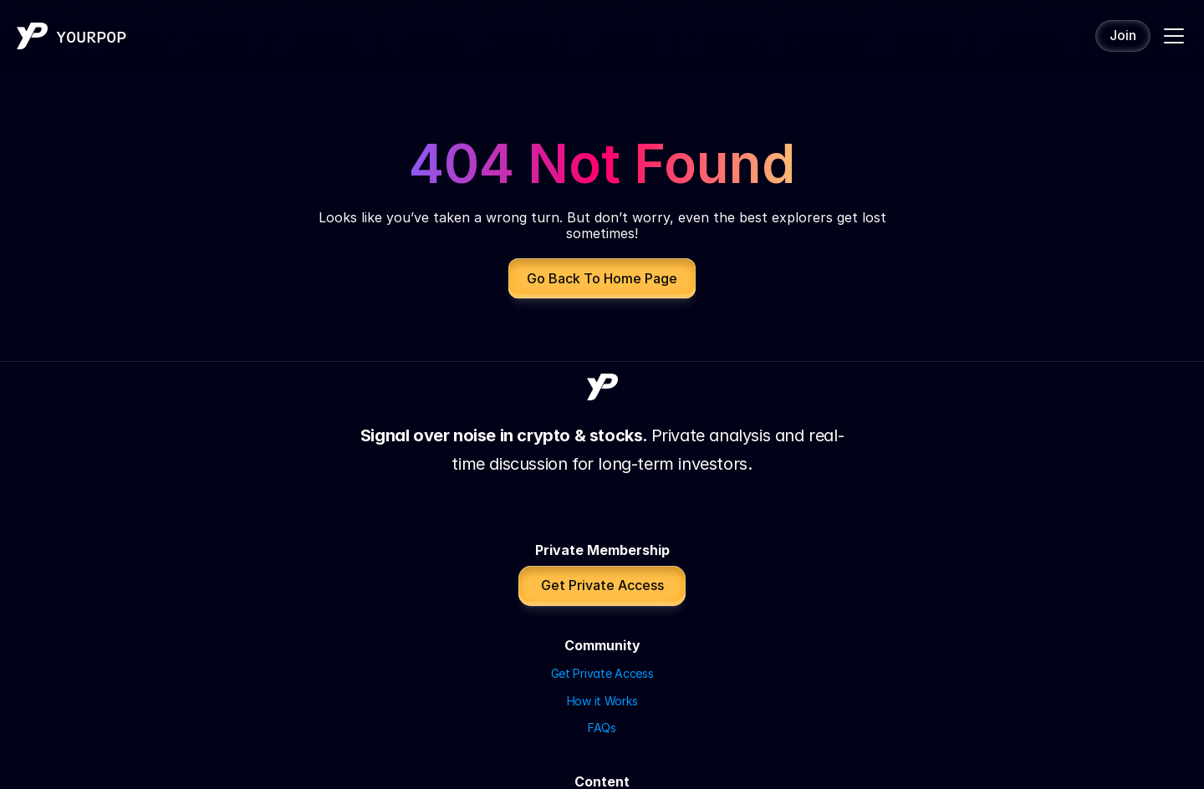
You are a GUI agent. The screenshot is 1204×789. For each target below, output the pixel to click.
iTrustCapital (882, 458)
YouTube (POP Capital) (621, 605)
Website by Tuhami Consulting (602, 763)
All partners (879, 513)
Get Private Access (610, 458)
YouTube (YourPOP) (612, 578)
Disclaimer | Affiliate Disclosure (602, 735)
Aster (862, 485)
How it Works (594, 485)
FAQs (573, 513)
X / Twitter (587, 632)
